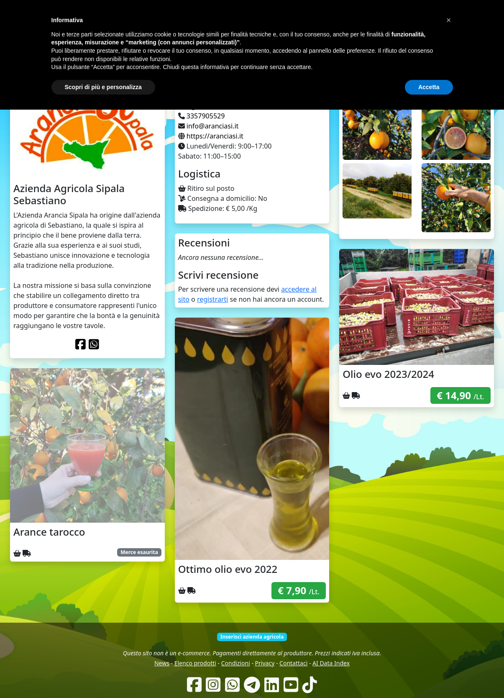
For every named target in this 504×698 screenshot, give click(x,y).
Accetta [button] (429, 675)
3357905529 (206, 116)
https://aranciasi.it (215, 136)
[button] (448, 608)
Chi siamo (244, 54)
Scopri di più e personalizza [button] (103, 675)
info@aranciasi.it (212, 126)
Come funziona (204, 54)
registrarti (212, 299)
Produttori (277, 54)
